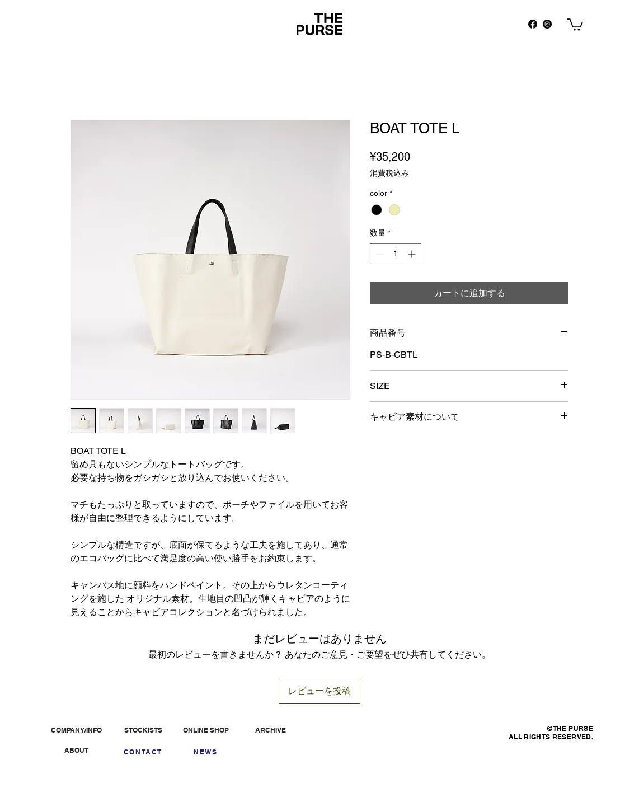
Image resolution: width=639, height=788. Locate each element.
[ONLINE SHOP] (206, 730)
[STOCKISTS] (143, 730)
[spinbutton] (396, 254)
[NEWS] (205, 752)
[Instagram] (547, 24)
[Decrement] (379, 254)
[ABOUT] (76, 750)
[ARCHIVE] (270, 730)
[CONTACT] (143, 752)
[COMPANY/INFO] (76, 730)
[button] (575, 24)
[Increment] (413, 254)
